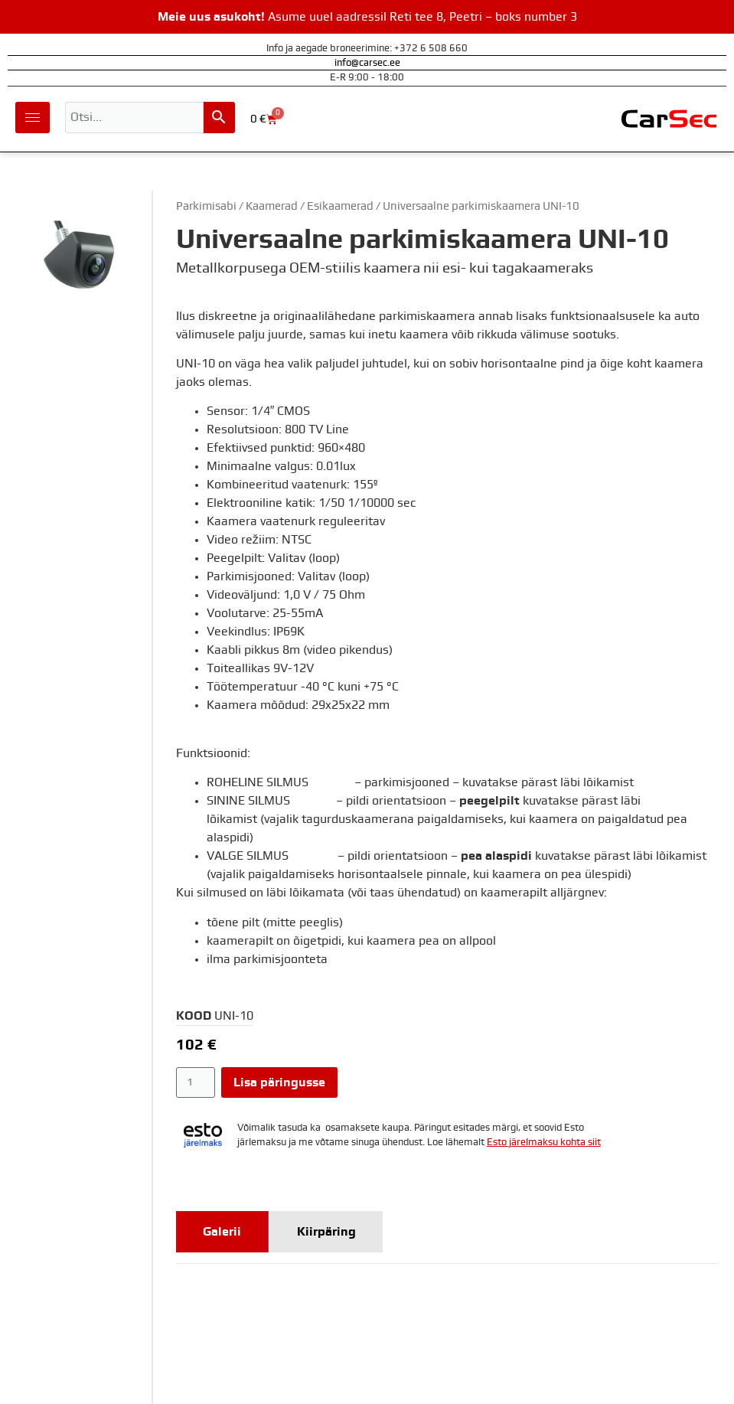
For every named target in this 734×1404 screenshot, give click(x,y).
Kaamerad (272, 206)
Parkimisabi (206, 206)
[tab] (222, 1231)
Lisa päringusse (279, 1082)
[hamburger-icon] (32, 117)
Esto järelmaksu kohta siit (544, 1143)
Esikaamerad (340, 206)
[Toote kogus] (195, 1082)
